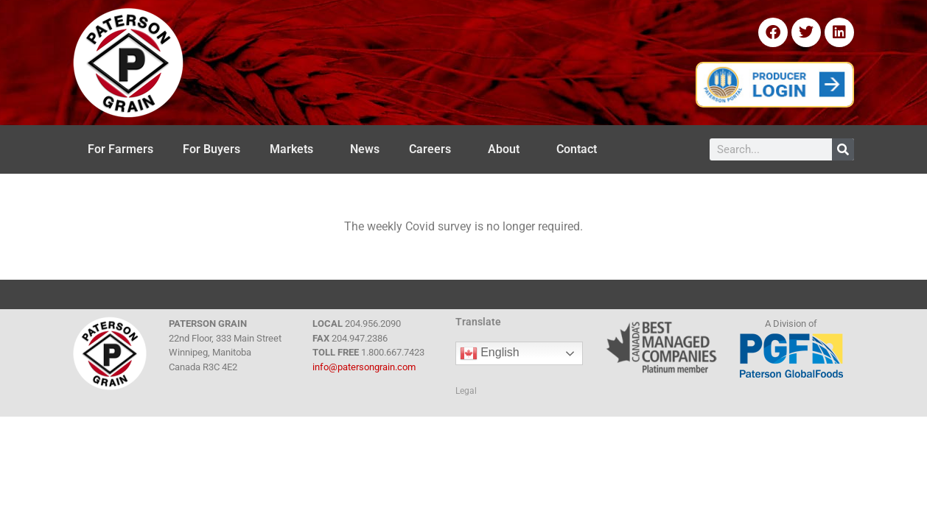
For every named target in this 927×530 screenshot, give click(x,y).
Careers (433, 149)
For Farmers (120, 149)
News (364, 149)
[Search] (843, 149)
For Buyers (211, 149)
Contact (580, 149)
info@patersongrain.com (364, 366)
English (490, 353)
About (507, 149)
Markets (295, 149)
